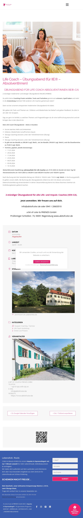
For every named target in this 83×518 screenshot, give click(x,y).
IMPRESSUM (13, 509)
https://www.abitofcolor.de (22, 396)
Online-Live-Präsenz (20, 331)
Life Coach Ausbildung (20, 328)
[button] (67, 4)
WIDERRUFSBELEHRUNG (11, 512)
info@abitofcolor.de (19, 391)
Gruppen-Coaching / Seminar (23, 326)
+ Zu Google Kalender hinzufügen (22, 413)
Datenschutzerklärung (9, 497)
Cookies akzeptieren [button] (42, 262)
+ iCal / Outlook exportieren (63, 413)
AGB (30, 509)
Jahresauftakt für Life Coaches (34, 170)
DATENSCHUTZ (23, 509)
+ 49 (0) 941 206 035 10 (20, 387)
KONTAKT (6, 509)
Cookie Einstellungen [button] (32, 265)
